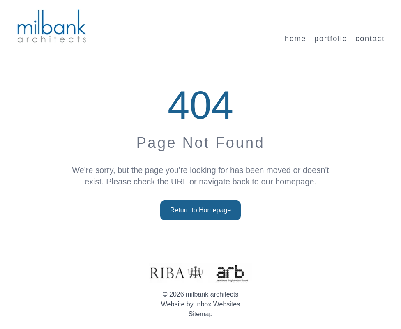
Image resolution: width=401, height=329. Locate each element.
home (295, 39)
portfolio (330, 39)
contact (370, 39)
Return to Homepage (200, 210)
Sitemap (201, 314)
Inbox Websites (217, 304)
